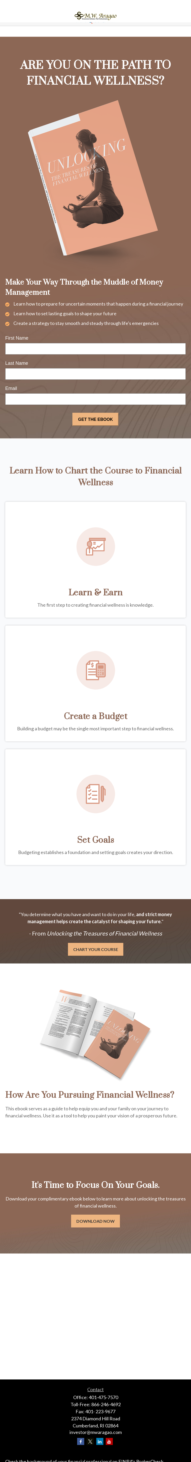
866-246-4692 (106, 1404)
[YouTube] (109, 1441)
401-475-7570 (103, 1397)
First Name (16, 338)
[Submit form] (95, 419)
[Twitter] (90, 1441)
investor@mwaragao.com (96, 1432)
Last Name (16, 363)
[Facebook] (80, 1441)
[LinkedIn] (99, 1441)
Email (11, 388)
